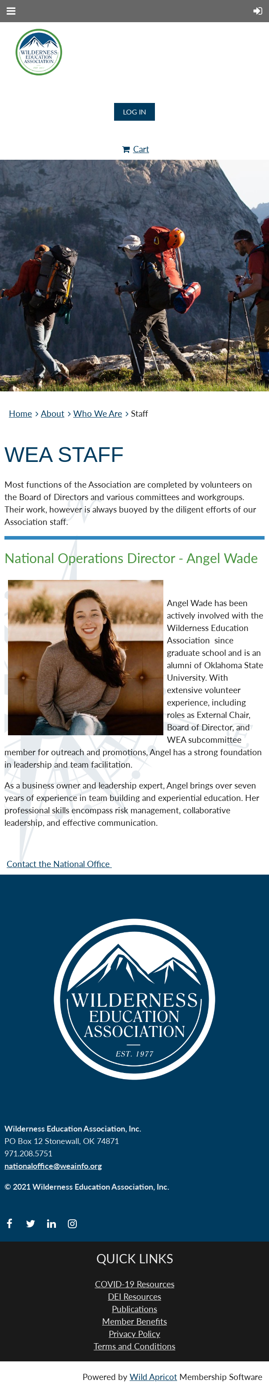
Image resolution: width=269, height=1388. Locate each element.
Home (20, 413)
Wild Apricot (153, 1377)
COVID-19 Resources (134, 1284)
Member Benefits (134, 1321)
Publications (134, 1309)
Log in (134, 111)
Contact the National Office (59, 864)
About (52, 413)
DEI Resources (134, 1296)
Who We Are (97, 413)
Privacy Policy (134, 1334)
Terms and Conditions (134, 1346)
